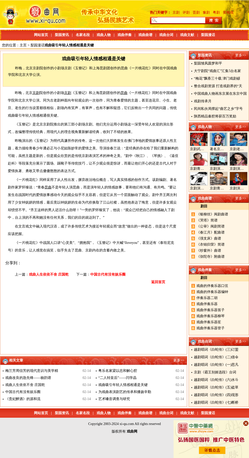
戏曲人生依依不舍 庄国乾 (49, 274)
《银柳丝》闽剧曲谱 (212, 214)
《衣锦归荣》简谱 (210, 244)
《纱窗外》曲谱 (208, 250)
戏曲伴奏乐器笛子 (210, 310)
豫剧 (206, 12)
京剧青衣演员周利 (204, 169)
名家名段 (83, 35)
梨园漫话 (208, 35)
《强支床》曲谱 (208, 238)
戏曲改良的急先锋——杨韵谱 (28, 378)
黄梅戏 (228, 12)
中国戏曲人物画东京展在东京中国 (220, 93)
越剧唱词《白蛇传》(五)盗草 (216, 387)
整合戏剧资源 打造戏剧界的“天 (218, 86)
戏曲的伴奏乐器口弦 (212, 286)
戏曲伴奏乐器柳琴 (210, 316)
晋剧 (196, 12)
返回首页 (158, 282)
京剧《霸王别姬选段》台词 (215, 372)
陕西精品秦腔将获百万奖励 (215, 116)
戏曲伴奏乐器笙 (208, 322)
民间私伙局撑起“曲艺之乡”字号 (218, 109)
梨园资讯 (62, 35)
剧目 (204, 206)
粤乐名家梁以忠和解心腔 (117, 371)
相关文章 (16, 360)
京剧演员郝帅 (220, 169)
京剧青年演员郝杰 (224, 188)
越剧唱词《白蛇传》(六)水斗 (216, 380)
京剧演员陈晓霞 (202, 188)
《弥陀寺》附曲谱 (210, 256)
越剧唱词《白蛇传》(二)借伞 (216, 357)
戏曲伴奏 (124, 35)
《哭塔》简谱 (207, 220)
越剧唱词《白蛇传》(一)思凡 (216, 365)
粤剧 (216, 12)
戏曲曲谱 (145, 35)
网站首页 (41, 35)
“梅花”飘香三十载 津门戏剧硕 (217, 78)
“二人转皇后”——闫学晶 (117, 378)
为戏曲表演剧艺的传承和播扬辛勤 (124, 392)
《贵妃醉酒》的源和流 (22, 399)
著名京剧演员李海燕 (225, 149)
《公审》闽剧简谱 (210, 226)
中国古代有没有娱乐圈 (108, 274)
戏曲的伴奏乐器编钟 (212, 292)
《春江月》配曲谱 (210, 232)
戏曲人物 (104, 35)
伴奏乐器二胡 (207, 298)
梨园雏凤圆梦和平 (208, 63)
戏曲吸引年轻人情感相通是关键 (123, 385)
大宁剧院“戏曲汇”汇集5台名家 (217, 71)
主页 (23, 45)
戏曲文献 (187, 35)
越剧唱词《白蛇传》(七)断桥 (216, 402)
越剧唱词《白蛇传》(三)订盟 (216, 349)
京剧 (176, 12)
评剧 (186, 12)
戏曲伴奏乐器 (207, 304)
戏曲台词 (166, 35)
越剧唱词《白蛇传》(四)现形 (216, 395)
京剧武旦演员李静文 (206, 149)
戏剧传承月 (203, 101)
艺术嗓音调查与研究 (114, 399)
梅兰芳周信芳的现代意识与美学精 (31, 371)
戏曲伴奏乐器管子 (210, 328)
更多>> (240, 55)
